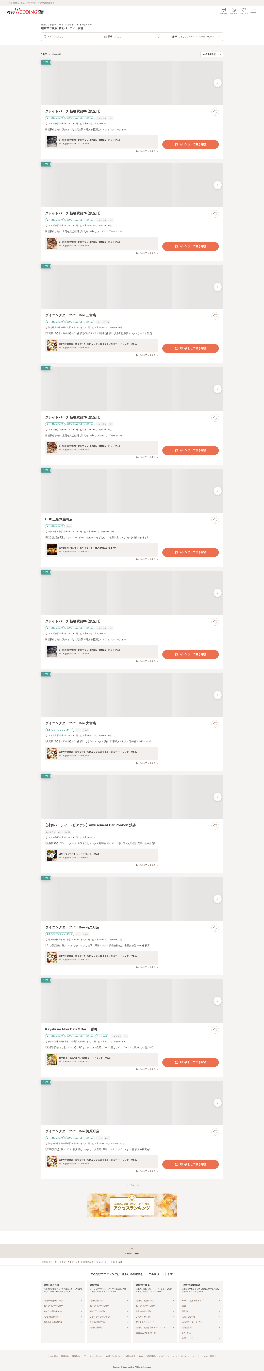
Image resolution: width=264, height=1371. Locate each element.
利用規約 (65, 1356)
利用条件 (76, 1356)
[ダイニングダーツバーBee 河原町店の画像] (132, 1103)
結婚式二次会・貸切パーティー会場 (99, 1262)
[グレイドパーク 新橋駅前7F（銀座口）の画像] (132, 185)
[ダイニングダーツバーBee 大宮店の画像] (132, 695)
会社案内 (54, 1356)
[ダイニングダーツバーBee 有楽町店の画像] (132, 899)
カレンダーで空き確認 (190, 144)
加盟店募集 (151, 1356)
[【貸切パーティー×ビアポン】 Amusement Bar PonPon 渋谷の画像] (132, 797)
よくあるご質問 (207, 1356)
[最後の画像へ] (217, 83)
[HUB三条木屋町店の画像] (132, 491)
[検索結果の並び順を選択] (211, 54)
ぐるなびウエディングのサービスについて (178, 1356)
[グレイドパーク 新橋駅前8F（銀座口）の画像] (132, 83)
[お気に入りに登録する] (215, 112)
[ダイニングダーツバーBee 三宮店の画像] (132, 287)
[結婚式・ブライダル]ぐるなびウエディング (60, 1262)
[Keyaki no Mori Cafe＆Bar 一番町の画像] (132, 1001)
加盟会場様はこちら (134, 1356)
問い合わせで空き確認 (190, 348)
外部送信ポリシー (114, 1356)
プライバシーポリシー (93, 1356)
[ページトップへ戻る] (132, 1251)
